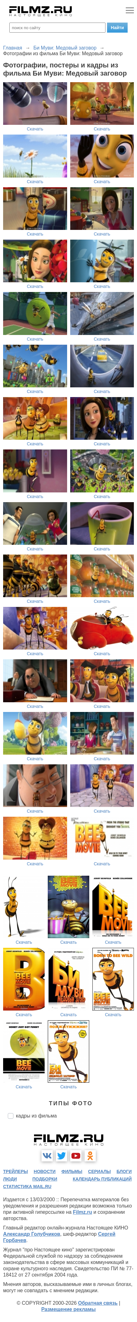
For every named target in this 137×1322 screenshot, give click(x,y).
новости (45, 1171)
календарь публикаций (102, 1178)
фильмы (71, 1171)
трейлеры (15, 1171)
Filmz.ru (82, 1212)
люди (10, 1178)
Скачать (35, 128)
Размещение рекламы (68, 1309)
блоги (124, 1171)
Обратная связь (98, 1303)
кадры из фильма (36, 1115)
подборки (44, 1178)
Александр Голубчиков (31, 1234)
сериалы (99, 1171)
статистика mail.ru (27, 1186)
